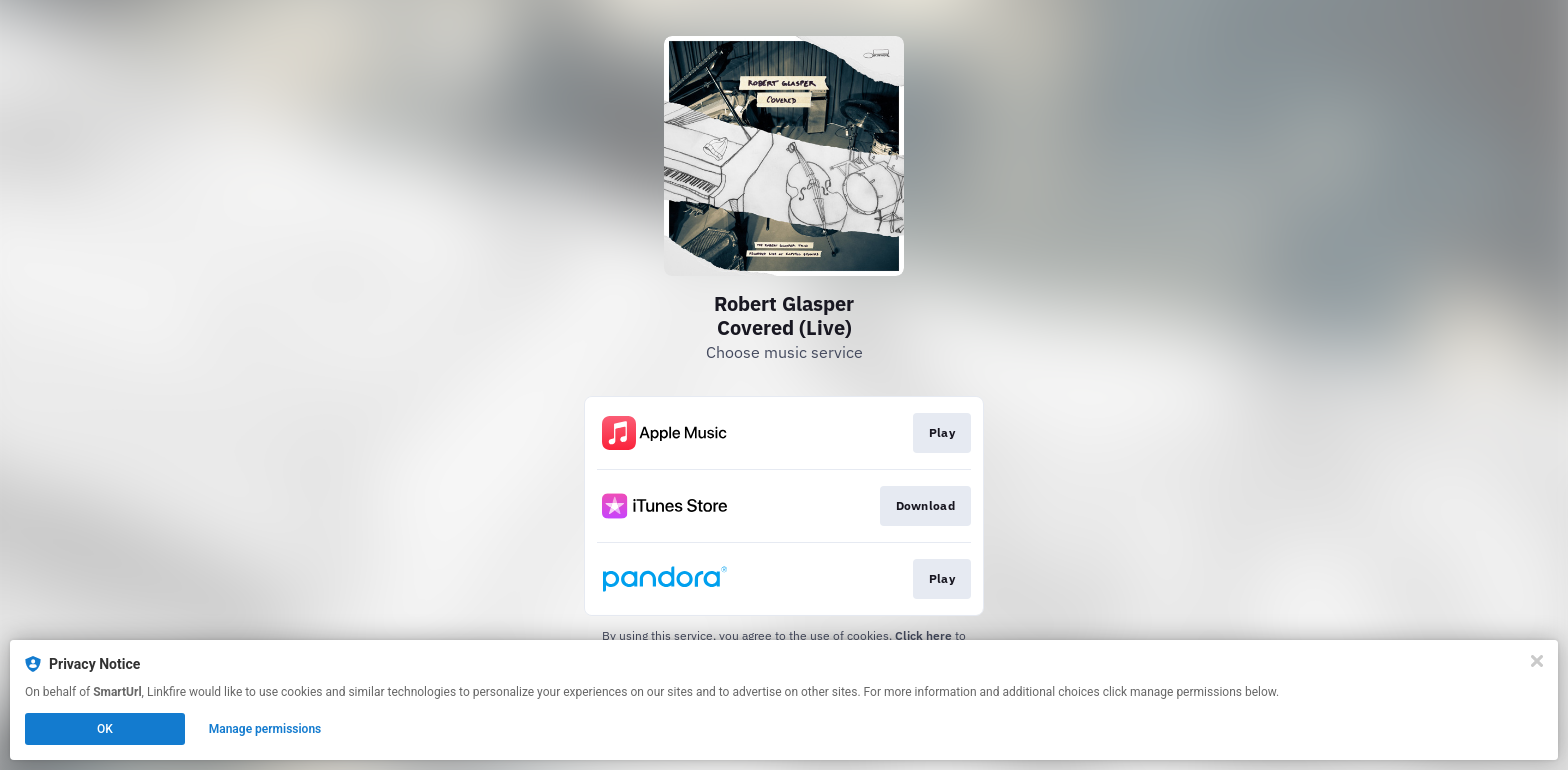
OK (105, 729)
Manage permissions (265, 729)
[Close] (1537, 661)
